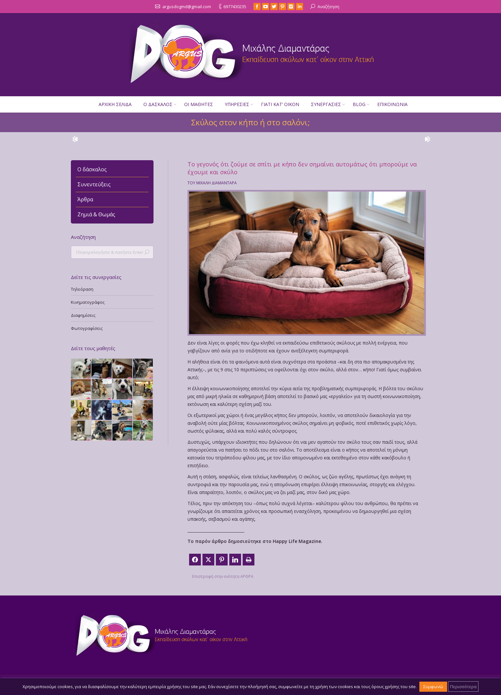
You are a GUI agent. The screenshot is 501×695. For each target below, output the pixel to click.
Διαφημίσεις (83, 315)
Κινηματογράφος (88, 302)
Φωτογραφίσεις (87, 328)
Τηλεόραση (82, 289)
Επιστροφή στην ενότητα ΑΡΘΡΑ (222, 576)
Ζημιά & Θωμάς (96, 214)
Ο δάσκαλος (92, 169)
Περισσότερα (463, 686)
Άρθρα (85, 199)
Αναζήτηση (328, 6)
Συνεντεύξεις (94, 184)
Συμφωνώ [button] (433, 686)
